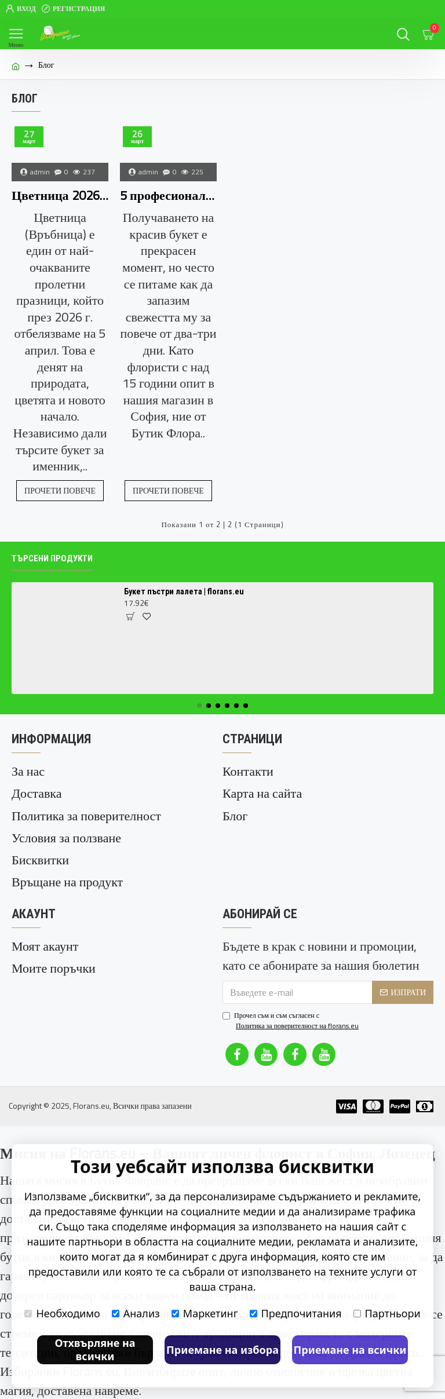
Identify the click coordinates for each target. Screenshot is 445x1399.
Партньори (387, 1313)
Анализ (136, 1313)
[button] (199, 705)
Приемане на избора (222, 1350)
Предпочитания (296, 1313)
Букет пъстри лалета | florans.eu (184, 591)
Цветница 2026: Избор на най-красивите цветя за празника (60, 195)
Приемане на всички (350, 1350)
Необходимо (62, 1313)
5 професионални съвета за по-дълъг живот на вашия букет (168, 195)
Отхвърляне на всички (94, 1349)
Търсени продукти (52, 558)
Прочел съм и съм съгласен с (291, 1019)
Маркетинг (205, 1313)
